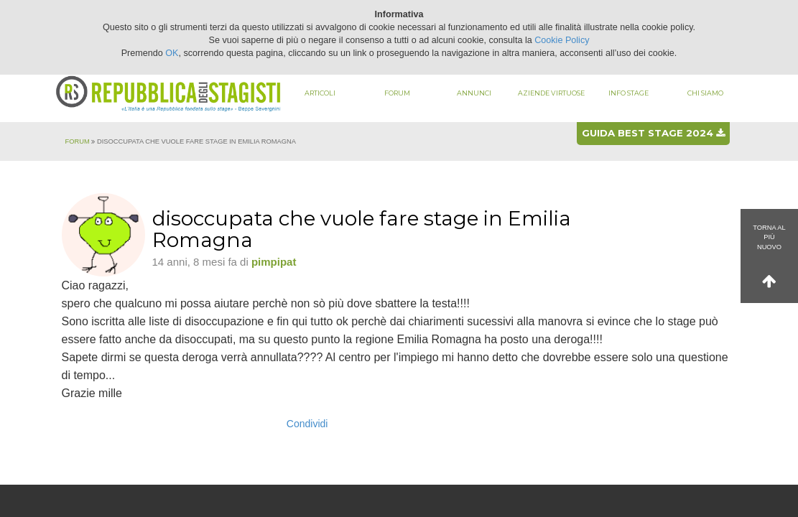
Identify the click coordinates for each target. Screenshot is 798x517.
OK (171, 53)
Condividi (307, 423)
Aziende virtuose (551, 93)
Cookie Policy (561, 40)
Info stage (628, 93)
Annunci (474, 93)
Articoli (320, 93)
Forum (397, 93)
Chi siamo (705, 93)
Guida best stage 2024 (653, 133)
